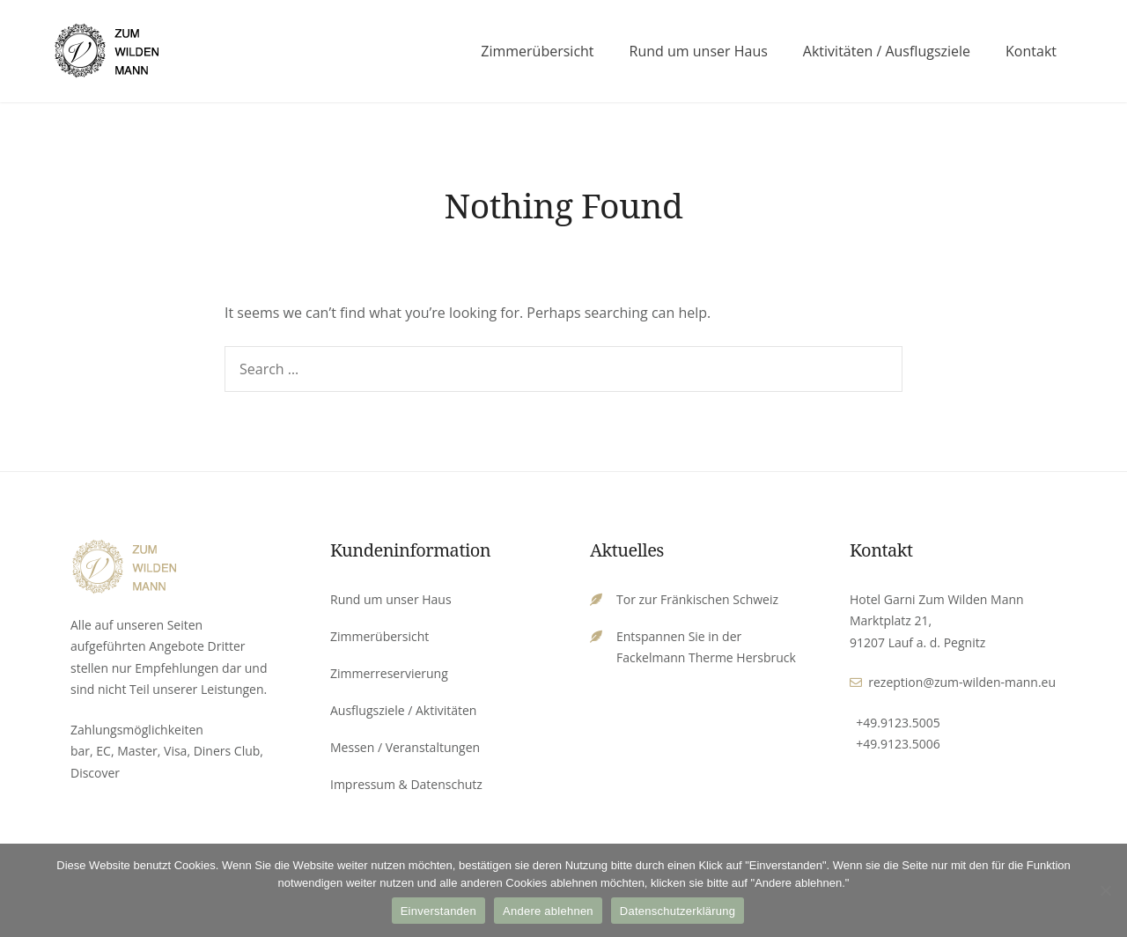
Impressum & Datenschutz (406, 784)
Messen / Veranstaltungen (405, 747)
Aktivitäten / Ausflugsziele (886, 51)
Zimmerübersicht (537, 51)
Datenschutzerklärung (677, 911)
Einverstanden (438, 911)
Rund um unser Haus (699, 51)
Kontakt (1031, 51)
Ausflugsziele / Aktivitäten (403, 710)
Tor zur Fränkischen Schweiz (697, 599)
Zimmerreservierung (389, 673)
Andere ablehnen (548, 911)
